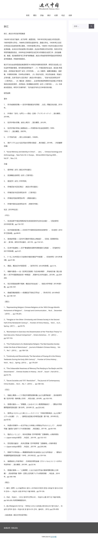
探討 (49, 15)
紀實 (56, 15)
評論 (42, 15)
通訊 (34, 15)
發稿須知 (14, 528)
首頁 (27, 15)
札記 (63, 15)
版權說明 (7, 528)
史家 (70, 15)
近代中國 (53, 537)
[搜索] (91, 26)
